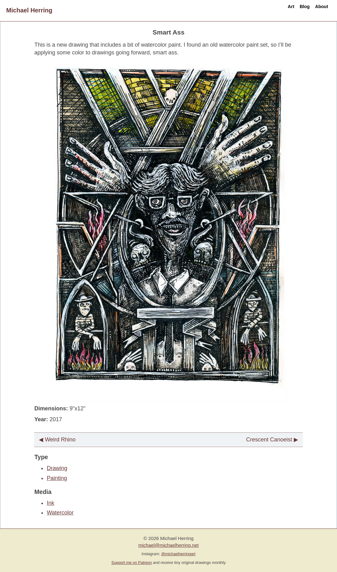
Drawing (57, 468)
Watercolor (60, 513)
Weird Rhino (60, 439)
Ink (50, 503)
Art (267, 10)
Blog (290, 10)
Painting (57, 478)
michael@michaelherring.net (168, 545)
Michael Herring (29, 10)
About (316, 10)
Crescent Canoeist (269, 439)
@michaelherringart (178, 554)
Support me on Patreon (131, 562)
